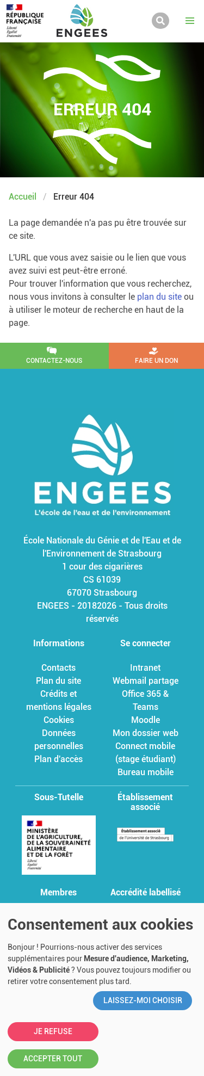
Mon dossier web (145, 733)
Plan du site (58, 681)
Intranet (145, 668)
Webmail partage (145, 681)
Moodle (145, 720)
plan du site (159, 297)
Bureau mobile (146, 772)
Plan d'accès (58, 759)
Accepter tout (52, 1058)
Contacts (58, 668)
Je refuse (53, 1031)
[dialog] (102, 989)
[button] (190, 21)
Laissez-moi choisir (142, 1000)
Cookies (59, 720)
